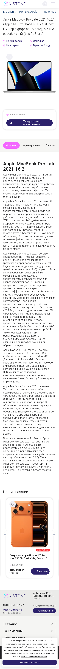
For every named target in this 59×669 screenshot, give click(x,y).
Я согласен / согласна (29, 662)
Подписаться (45, 611)
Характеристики (31, 145)
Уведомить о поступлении (25, 123)
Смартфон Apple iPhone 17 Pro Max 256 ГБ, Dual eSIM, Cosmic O (28, 557)
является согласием (32, 650)
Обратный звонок (12, 609)
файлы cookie (21, 644)
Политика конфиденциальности (34, 656)
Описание (11, 145)
